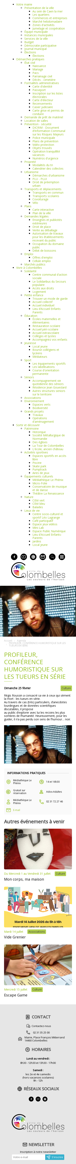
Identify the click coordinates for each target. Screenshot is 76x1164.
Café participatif (42, 521)
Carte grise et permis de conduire (48, 112)
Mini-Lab (38, 528)
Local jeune (40, 346)
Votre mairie (24, 4)
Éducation (30, 316)
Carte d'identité (42, 86)
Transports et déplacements (42, 189)
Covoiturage (40, 199)
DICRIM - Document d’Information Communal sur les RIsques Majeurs (48, 131)
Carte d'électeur (42, 100)
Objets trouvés (42, 148)
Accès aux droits (43, 288)
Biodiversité (40, 408)
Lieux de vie (32, 510)
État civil (29, 63)
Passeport (39, 90)
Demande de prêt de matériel (43, 117)
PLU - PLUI (39, 179)
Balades (37, 507)
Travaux (37, 415)
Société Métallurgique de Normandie (48, 437)
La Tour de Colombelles (48, 446)
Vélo (35, 203)
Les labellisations (43, 367)
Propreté (30, 162)
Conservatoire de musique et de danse (49, 488)
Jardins (36, 541)
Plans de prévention (45, 141)
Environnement (34, 401)
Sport (27, 360)
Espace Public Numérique (49, 531)
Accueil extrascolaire (45, 333)
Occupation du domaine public (48, 245)
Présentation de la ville (39, 8)
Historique (39, 432)
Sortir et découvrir (28, 425)
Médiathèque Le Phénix (47, 480)
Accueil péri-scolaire (45, 329)
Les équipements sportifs (49, 363)
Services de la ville (36, 39)
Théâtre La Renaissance (48, 493)
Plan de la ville (41, 213)
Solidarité (30, 271)
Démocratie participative (40, 45)
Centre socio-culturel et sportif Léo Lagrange (47, 515)
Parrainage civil (42, 76)
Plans (27, 206)
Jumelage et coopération (48, 28)
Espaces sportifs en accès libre (49, 457)
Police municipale (43, 138)
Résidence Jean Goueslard (49, 387)
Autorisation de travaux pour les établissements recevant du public (48, 236)
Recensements (42, 103)
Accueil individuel (43, 305)
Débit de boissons (44, 250)
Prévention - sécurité (37, 124)
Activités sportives (36, 452)
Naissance (39, 66)
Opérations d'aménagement (43, 419)
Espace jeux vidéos (44, 524)
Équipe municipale (36, 32)
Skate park (39, 466)
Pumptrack (39, 469)
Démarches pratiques (30, 59)
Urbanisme (31, 172)
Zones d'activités (43, 25)
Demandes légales (36, 216)
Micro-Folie (39, 483)
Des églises (39, 442)
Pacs (35, 73)
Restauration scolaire (46, 326)
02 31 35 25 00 (41, 1032)
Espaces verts (41, 404)
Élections (30, 52)
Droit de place (41, 227)
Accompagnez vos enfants (49, 339)
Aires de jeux (40, 473)
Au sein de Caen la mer (47, 11)
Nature (28, 497)
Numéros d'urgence (45, 158)
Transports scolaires (45, 196)
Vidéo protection (43, 145)
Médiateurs (39, 357)
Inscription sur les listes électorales (47, 95)
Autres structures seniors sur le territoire (48, 392)
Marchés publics (34, 264)
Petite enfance (33, 295)
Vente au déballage (44, 230)
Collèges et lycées (44, 336)
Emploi (28, 254)
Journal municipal (35, 49)
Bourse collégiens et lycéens (45, 351)
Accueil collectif (42, 302)
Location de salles (36, 121)
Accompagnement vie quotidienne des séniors (48, 382)
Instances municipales (38, 35)
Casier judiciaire (42, 107)
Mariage (37, 69)
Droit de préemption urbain (45, 184)
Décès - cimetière (44, 80)
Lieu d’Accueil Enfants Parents (46, 310)
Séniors (29, 377)
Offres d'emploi (42, 257)
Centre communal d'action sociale (49, 276)
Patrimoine (31, 428)
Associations (32, 398)
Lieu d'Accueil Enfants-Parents (47, 536)
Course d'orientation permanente (45, 372)
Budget (29, 42)
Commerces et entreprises (49, 18)
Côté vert (38, 500)
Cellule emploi (41, 261)
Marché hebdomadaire (47, 21)
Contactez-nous (41, 1026)
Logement (39, 292)
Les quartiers (40, 14)
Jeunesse (30, 343)
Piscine (37, 463)
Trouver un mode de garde (50, 299)
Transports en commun (47, 192)
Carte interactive (43, 210)
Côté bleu (38, 504)
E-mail (16, 810)
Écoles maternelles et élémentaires (46, 320)
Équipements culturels (38, 476)
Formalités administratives (41, 83)
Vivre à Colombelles (29, 268)
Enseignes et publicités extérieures (47, 221)
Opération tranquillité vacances (46, 153)
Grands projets (34, 411)
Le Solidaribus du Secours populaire (49, 283)
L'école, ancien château (47, 449)
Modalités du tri (42, 165)
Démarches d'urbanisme (48, 175)
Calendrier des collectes (47, 168)
